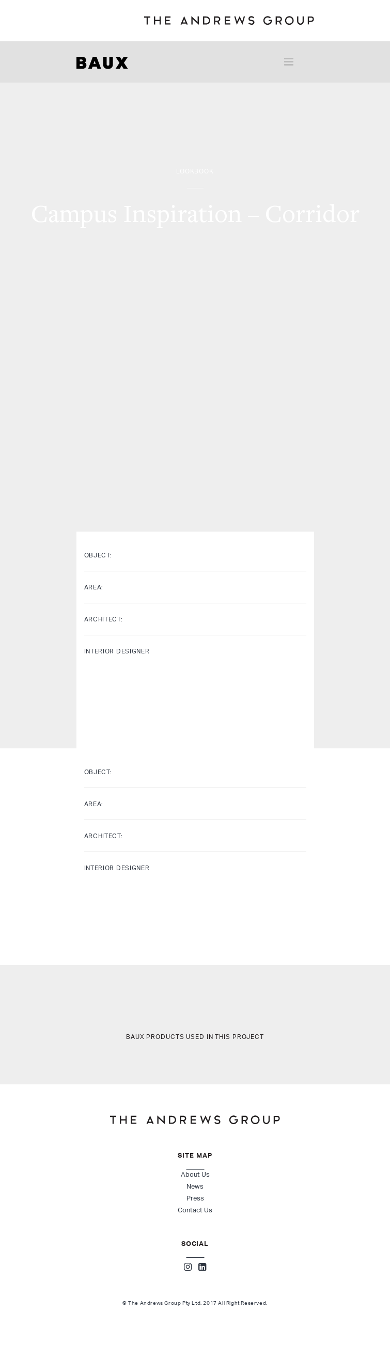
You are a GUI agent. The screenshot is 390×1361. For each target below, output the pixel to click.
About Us (195, 1174)
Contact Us (195, 1210)
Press (195, 1198)
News (195, 1186)
